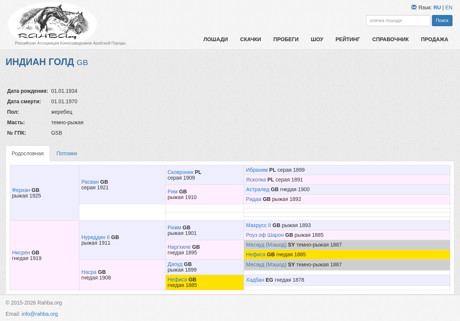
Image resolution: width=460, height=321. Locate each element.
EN (449, 7)
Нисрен (21, 253)
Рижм (174, 227)
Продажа (434, 39)
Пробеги (286, 39)
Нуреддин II (95, 237)
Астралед (257, 189)
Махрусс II (258, 225)
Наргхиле (179, 247)
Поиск (442, 20)
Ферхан (21, 190)
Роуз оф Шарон (265, 235)
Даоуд (175, 264)
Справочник (390, 39)
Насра (88, 272)
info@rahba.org (40, 314)
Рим (173, 192)
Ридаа (253, 199)
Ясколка (256, 180)
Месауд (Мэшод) (266, 245)
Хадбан (255, 280)
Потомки (67, 153)
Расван (89, 182)
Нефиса (255, 254)
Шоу (317, 39)
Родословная (28, 153)
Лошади (215, 39)
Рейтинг (347, 39)
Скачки (250, 39)
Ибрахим (257, 170)
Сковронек (181, 172)
